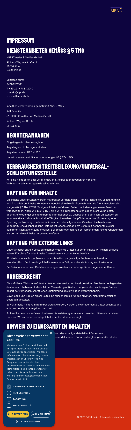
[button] (115, 10)
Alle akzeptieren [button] (18, 414)
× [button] (50, 333)
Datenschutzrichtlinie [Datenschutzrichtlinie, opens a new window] (17, 379)
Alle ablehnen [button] (41, 414)
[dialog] (29, 378)
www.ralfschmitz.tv (17, 96)
